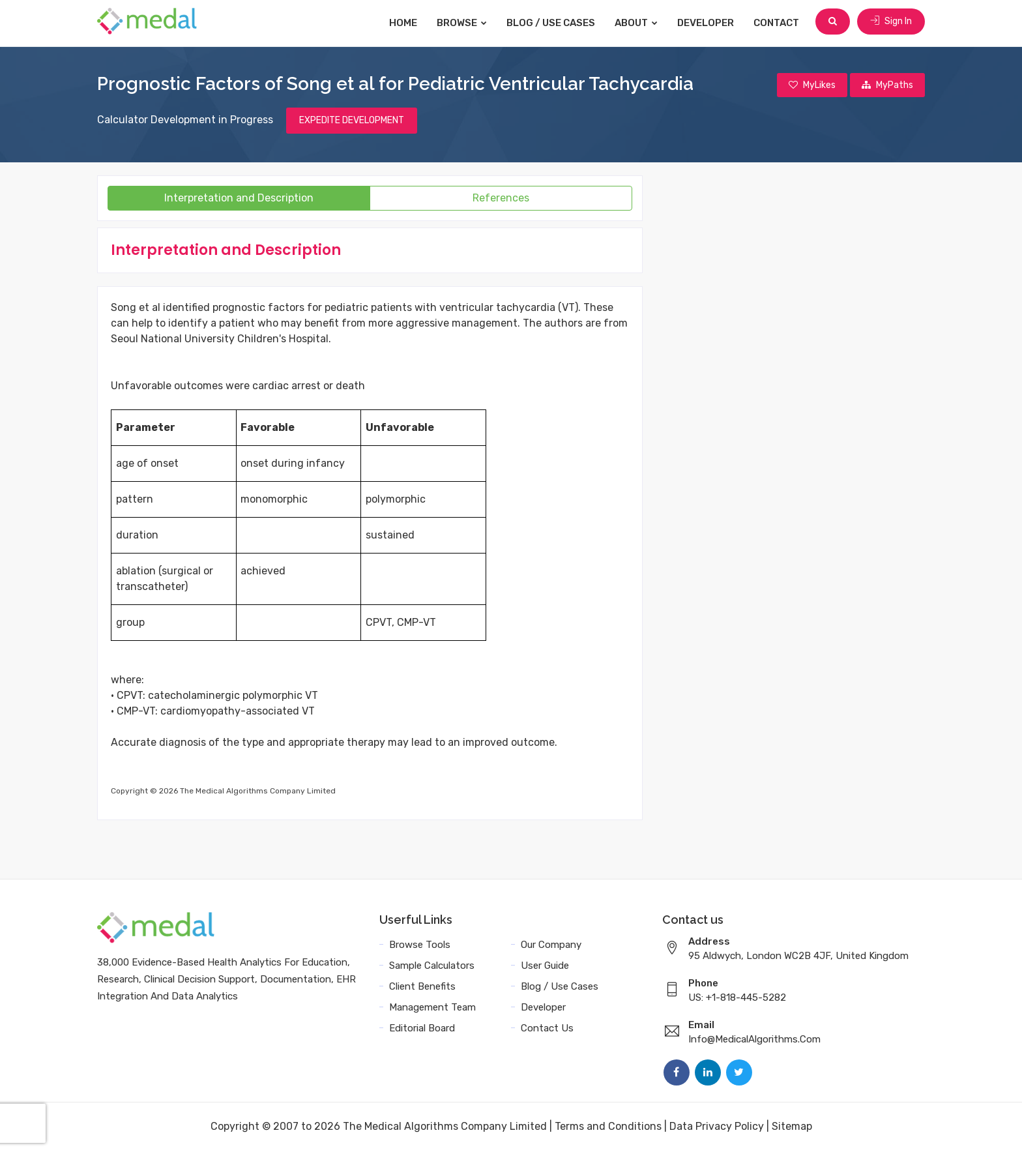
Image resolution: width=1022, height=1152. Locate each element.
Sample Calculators (431, 967)
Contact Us (547, 1029)
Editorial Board (422, 1029)
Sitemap (792, 1127)
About (638, 23)
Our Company (551, 946)
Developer (707, 23)
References (501, 199)
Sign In (891, 22)
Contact (778, 23)
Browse (464, 23)
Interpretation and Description (239, 199)
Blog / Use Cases (552, 23)
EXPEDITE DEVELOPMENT (351, 121)
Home (405, 23)
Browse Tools (419, 946)
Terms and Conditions (608, 1127)
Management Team (432, 1008)
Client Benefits (422, 988)
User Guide (545, 967)
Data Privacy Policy (716, 1127)
